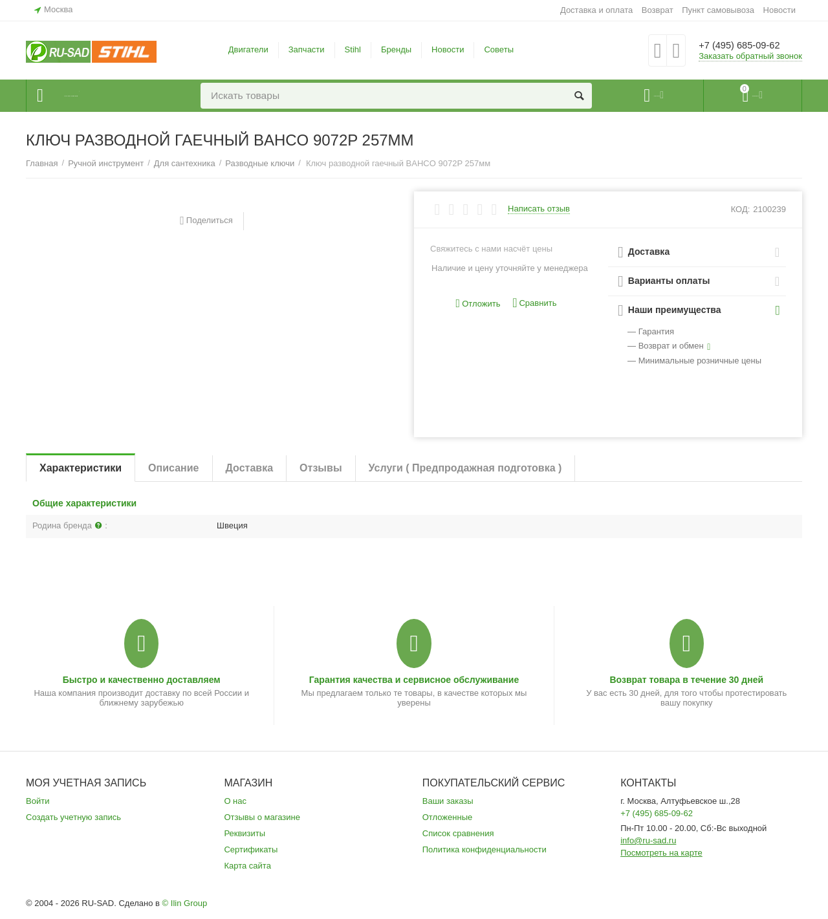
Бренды (396, 49)
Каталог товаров (104, 96)
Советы (499, 49)
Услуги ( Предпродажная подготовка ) (465, 467)
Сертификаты (251, 849)
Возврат (657, 10)
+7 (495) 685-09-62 (749, 45)
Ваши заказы (448, 801)
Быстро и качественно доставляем (142, 680)
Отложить (478, 303)
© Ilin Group (185, 903)
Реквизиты (244, 833)
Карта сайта (247, 865)
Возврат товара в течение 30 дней (686, 680)
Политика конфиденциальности (484, 849)
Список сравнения (458, 833)
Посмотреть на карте (661, 853)
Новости (779, 10)
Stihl (353, 49)
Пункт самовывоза (718, 10)
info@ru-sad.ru (648, 840)
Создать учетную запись (73, 817)
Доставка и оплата (596, 10)
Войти (37, 801)
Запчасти (307, 49)
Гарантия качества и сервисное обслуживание (414, 680)
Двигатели (248, 49)
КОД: (740, 209)
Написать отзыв (539, 208)
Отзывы (321, 467)
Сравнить (534, 303)
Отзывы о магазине (262, 817)
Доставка (250, 467)
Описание (173, 467)
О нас (235, 801)
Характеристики (80, 467)
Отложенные (447, 817)
